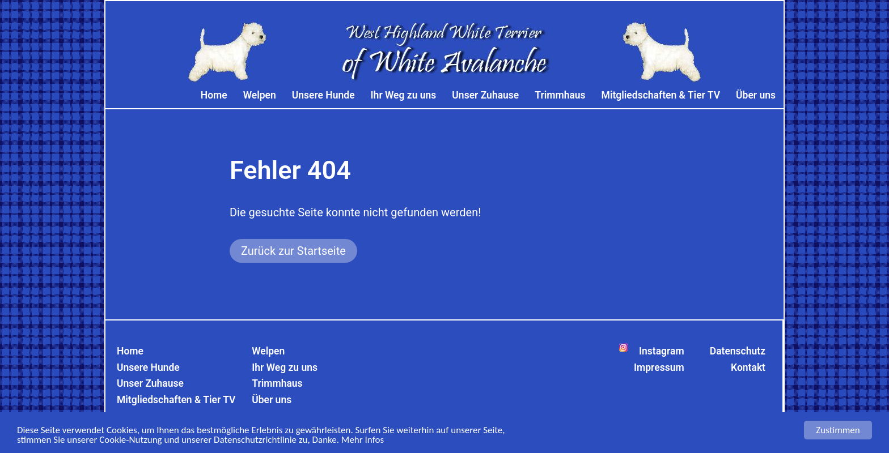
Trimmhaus (560, 95)
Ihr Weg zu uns (404, 95)
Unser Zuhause (485, 95)
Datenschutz (737, 351)
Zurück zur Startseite (293, 251)
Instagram (661, 351)
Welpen (259, 95)
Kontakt (748, 367)
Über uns (756, 95)
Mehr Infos (362, 441)
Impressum (659, 367)
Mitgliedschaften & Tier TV (661, 95)
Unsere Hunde (323, 95)
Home (214, 95)
